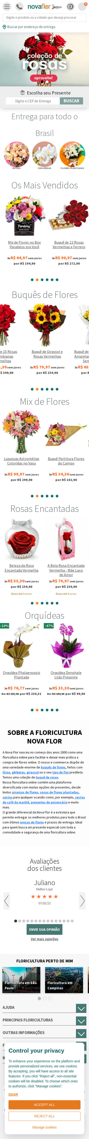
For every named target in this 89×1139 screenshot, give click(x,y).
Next (82, 901)
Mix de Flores (44, 401)
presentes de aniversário (49, 802)
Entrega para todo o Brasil (44, 124)
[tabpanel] (22, 234)
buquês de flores (53, 767)
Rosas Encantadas (44, 509)
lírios (6, 772)
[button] (70, 6)
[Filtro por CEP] (33, 100)
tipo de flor (60, 772)
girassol (33, 772)
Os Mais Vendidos (44, 185)
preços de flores (32, 822)
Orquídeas (44, 615)
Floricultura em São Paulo (21, 985)
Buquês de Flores (45, 295)
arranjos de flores (25, 792)
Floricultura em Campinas (59, 985)
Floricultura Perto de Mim (44, 961)
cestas (8, 797)
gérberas (18, 772)
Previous (7, 901)
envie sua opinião (44, 929)
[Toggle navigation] (7, 6)
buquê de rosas (47, 777)
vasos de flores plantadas (59, 792)
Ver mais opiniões (44, 939)
